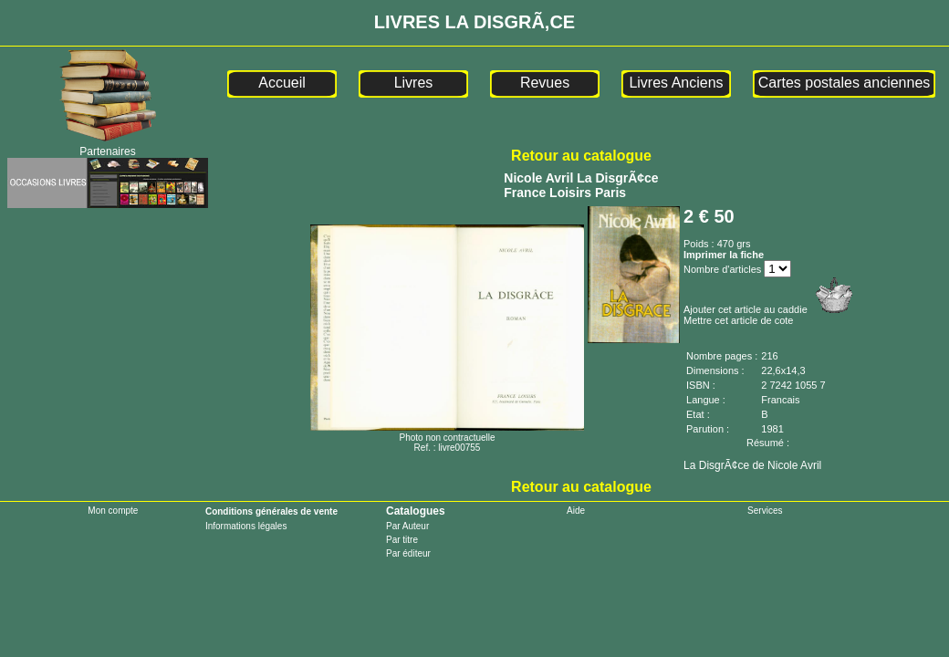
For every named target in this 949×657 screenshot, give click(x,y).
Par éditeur (408, 553)
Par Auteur (407, 526)
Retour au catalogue (581, 155)
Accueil (282, 82)
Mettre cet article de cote (738, 320)
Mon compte (113, 511)
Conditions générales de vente (271, 511)
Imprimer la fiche (723, 254)
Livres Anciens (676, 82)
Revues (544, 82)
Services (764, 511)
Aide (576, 511)
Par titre (402, 540)
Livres (413, 82)
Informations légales (246, 526)
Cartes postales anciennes (844, 82)
